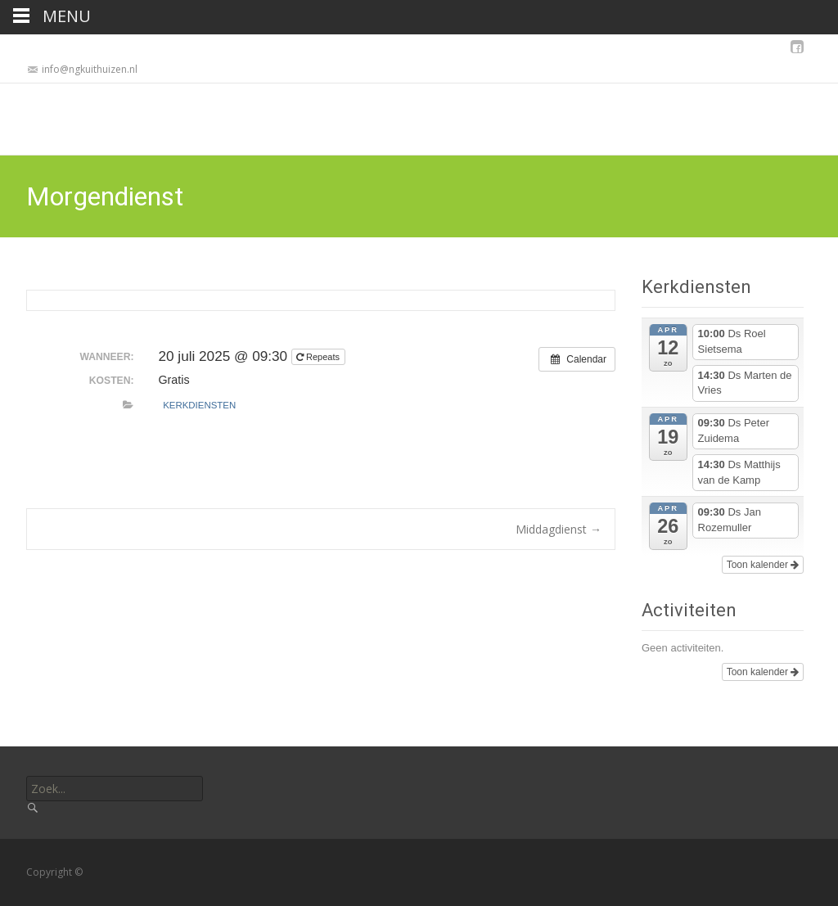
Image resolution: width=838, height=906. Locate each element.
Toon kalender (763, 564)
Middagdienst (558, 529)
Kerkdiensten (199, 405)
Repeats (319, 357)
